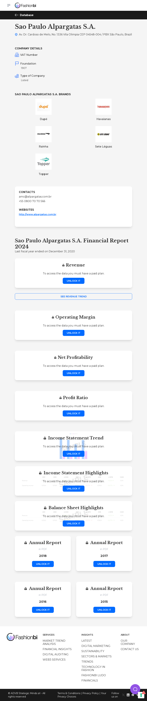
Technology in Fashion (93, 668)
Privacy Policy (90, 693)
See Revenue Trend (74, 296)
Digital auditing (56, 654)
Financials (89, 680)
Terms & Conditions (68, 693)
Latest (86, 640)
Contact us (130, 649)
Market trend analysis (54, 642)
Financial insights (57, 649)
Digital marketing (95, 646)
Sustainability (92, 651)
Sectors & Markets (96, 656)
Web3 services (54, 659)
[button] (135, 689)
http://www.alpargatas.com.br (37, 214)
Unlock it (73, 280)
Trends (87, 661)
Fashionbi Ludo (93, 675)
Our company (128, 642)
